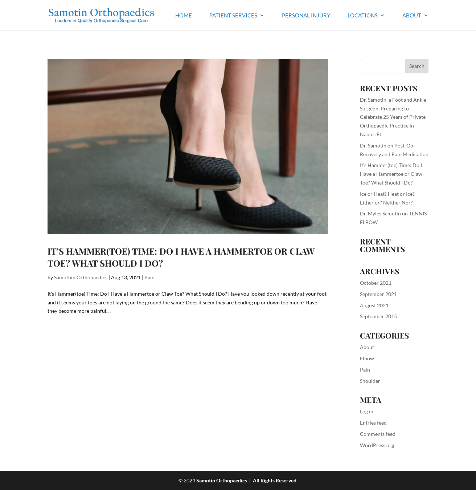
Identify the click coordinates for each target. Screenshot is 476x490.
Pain (149, 277)
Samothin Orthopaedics (80, 277)
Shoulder (370, 381)
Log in (366, 411)
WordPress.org (377, 445)
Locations (363, 16)
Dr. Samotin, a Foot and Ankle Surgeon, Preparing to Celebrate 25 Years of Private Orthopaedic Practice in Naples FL (393, 117)
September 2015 (378, 316)
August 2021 (374, 305)
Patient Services (233, 16)
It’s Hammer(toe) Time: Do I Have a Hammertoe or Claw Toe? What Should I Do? (391, 174)
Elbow (367, 358)
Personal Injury (306, 16)
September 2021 (378, 294)
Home (183, 16)
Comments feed (377, 434)
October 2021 (375, 283)
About (411, 16)
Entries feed (373, 423)
